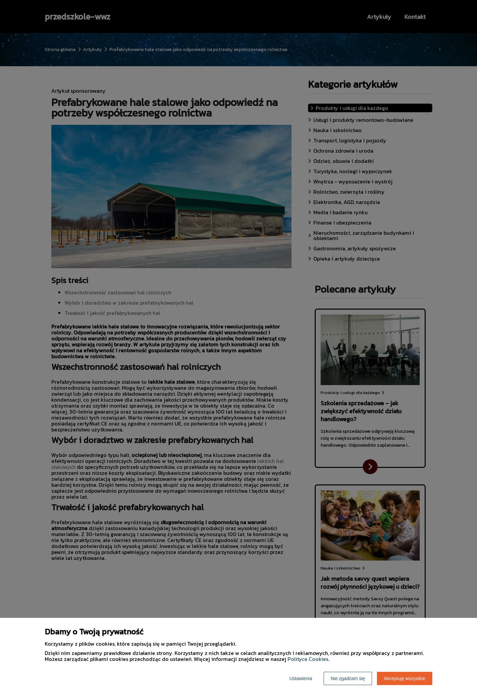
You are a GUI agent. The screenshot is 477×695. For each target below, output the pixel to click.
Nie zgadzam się (348, 678)
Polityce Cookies (308, 659)
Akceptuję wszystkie (404, 678)
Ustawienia (301, 678)
